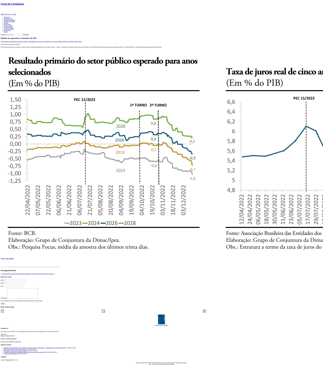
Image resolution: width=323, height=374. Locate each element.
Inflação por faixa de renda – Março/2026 (14, 351)
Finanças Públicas (8, 27)
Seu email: (3, 336)
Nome (3, 280)
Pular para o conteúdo (10, 14)
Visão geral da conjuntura (10, 355)
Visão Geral (7, 17)
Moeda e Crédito (8, 26)
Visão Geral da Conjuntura (8, 274)
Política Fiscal (48, 41)
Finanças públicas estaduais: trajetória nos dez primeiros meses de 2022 (35, 274)
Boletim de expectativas (38, 41)
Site (2, 286)
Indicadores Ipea (8, 18)
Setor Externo (7, 24)
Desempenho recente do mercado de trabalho (15, 352)
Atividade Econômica (9, 20)
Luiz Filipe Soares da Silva (75, 41)
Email (3, 283)
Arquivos (3, 362)
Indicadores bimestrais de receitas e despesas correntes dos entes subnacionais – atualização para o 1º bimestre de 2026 (34, 349)
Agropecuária (7, 30)
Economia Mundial (9, 29)
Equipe (6, 31)
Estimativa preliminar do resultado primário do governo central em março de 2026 (25, 354)
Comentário (4, 300)
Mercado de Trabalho (9, 21)
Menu (2, 14)
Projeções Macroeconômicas (60, 41)
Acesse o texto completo (7, 258)
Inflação (6, 23)
